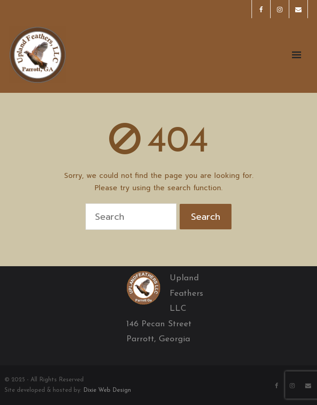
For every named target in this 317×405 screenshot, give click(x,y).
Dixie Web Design (107, 390)
